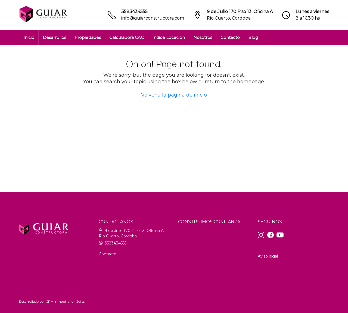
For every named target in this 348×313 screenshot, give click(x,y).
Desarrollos (54, 37)
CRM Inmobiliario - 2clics (65, 301)
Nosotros (202, 37)
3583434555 (134, 11)
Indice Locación (168, 37)
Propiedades (87, 37)
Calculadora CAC (126, 37)
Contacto (230, 37)
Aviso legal (268, 256)
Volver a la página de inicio (174, 95)
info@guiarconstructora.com (152, 18)
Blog (253, 37)
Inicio (28, 37)
